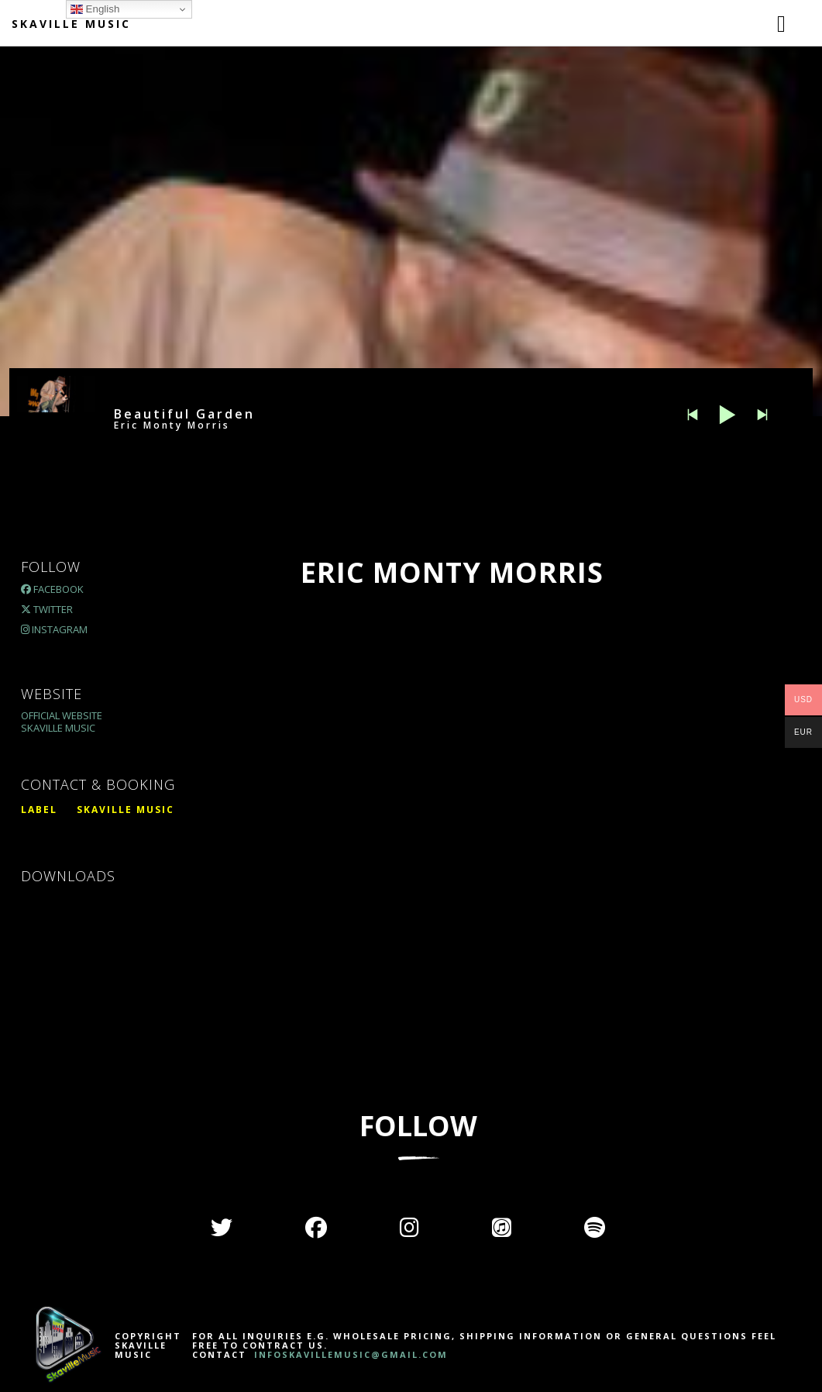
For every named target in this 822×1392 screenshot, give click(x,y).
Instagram (54, 629)
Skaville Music (71, 23)
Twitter (47, 609)
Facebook (52, 589)
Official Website (61, 715)
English (95, 9)
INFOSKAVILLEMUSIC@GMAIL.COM (349, 1354)
